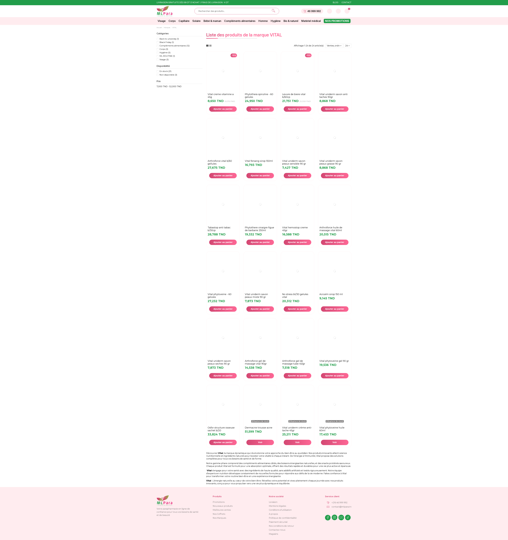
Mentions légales (277, 506)
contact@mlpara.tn (341, 507)
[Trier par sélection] (334, 46)
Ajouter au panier (223, 109)
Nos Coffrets (219, 514)
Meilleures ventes (222, 510)
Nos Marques (219, 518)
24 (347, 45)
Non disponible (168, 75)
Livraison (273, 502)
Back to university (169, 39)
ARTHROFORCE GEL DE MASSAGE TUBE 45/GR (293, 362)
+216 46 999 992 (339, 502)
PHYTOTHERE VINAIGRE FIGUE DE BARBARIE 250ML (259, 229)
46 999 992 (312, 11)
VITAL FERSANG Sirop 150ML (259, 161)
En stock (165, 71)
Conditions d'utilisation (280, 510)
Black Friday (167, 42)
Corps (164, 49)
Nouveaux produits (223, 506)
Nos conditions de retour (281, 526)
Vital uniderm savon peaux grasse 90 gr (331, 162)
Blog (336, 2)
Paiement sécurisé (278, 522)
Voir (260, 442)
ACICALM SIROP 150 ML (331, 294)
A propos (273, 514)
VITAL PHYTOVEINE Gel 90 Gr (334, 361)
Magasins (273, 534)
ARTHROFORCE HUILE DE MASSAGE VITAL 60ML (330, 229)
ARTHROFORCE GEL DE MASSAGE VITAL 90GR (256, 362)
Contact (346, 2)
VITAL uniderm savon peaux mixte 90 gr (256, 295)
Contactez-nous (277, 530)
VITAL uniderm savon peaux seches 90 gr (219, 362)
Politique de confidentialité (283, 518)
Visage (164, 59)
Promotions (219, 502)
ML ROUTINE (167, 56)
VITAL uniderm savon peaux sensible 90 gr (294, 162)
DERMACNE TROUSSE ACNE (258, 427)
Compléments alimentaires (175, 45)
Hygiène (165, 52)
